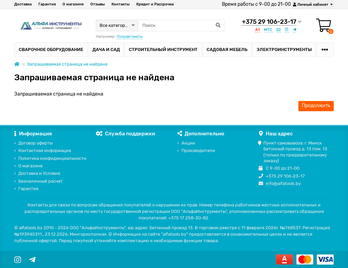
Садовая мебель (227, 49)
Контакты (120, 4)
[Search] (181, 25)
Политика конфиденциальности (52, 158)
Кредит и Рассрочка (155, 4)
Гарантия (47, 4)
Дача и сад (106, 49)
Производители (198, 150)
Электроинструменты (284, 49)
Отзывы (97, 4)
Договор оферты (35, 143)
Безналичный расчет (40, 181)
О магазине (73, 4)
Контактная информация (44, 150)
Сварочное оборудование (51, 49)
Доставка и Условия (39, 173)
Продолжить (316, 105)
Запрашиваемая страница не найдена (67, 64)
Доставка (23, 4)
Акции (188, 143)
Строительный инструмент (163, 49)
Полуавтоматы (130, 36)
